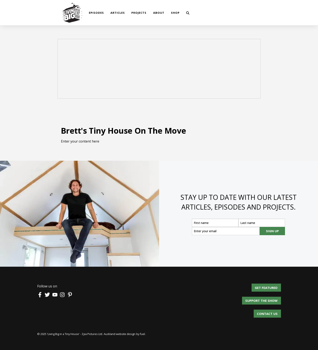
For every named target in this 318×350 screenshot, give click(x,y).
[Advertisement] (159, 69)
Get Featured (269, 286)
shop (175, 13)
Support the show (265, 299)
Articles (117, 13)
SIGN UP (272, 231)
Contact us (267, 312)
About (158, 13)
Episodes (96, 13)
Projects (138, 13)
